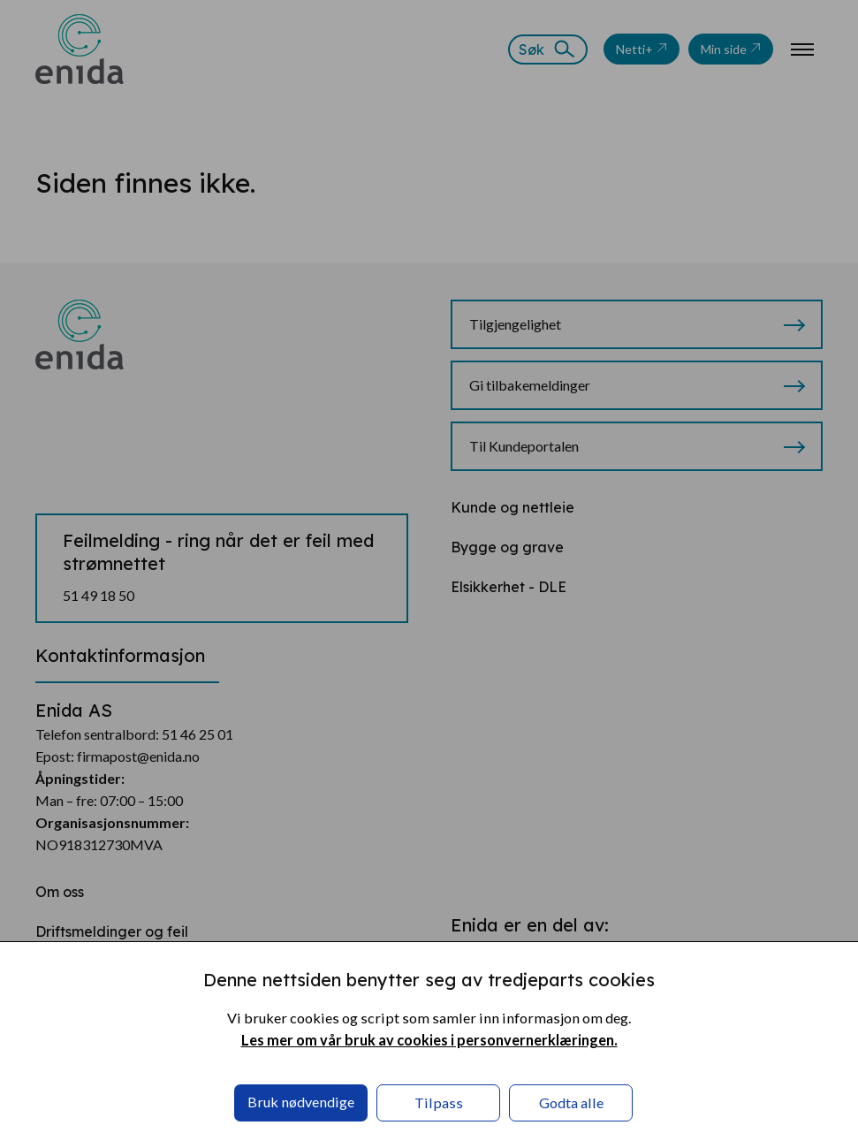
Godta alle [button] (571, 1102)
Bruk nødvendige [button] (300, 1101)
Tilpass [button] (438, 1102)
